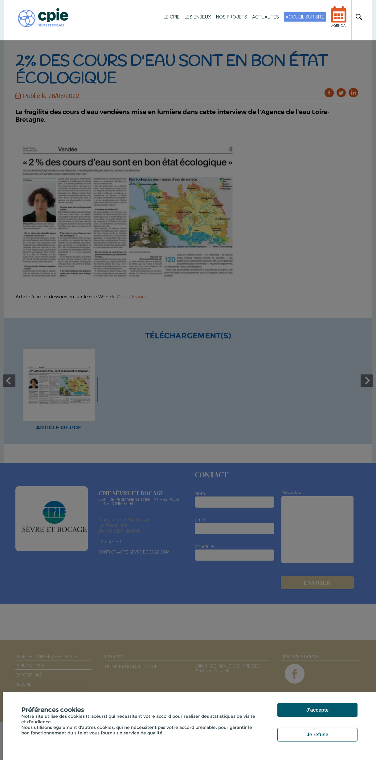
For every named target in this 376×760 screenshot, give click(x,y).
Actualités (265, 17)
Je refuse (317, 734)
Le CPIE (172, 17)
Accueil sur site (305, 17)
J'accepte (317, 710)
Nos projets (231, 17)
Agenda (338, 21)
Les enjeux (198, 17)
